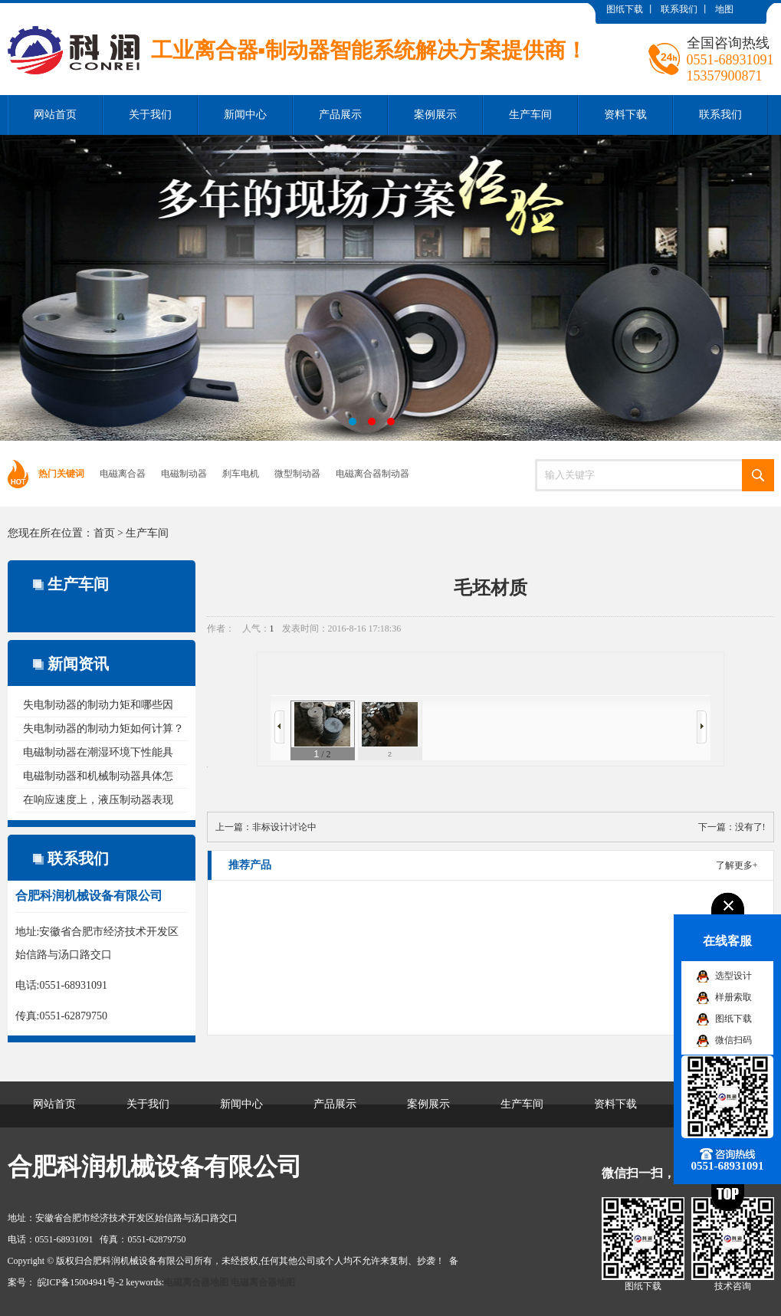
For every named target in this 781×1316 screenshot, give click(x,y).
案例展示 (435, 114)
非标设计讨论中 (284, 827)
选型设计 (733, 975)
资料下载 (625, 114)
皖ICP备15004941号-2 (81, 1282)
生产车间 (530, 114)
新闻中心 (245, 114)
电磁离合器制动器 (372, 473)
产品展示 (340, 114)
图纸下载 (624, 9)
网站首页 (55, 114)
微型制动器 (297, 473)
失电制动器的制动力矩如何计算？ (103, 728)
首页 (104, 533)
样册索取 (733, 997)
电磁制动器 (184, 473)
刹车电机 (240, 473)
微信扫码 (733, 1040)
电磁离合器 (123, 473)
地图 (724, 9)
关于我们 (150, 114)
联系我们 (679, 9)
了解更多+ (737, 865)
